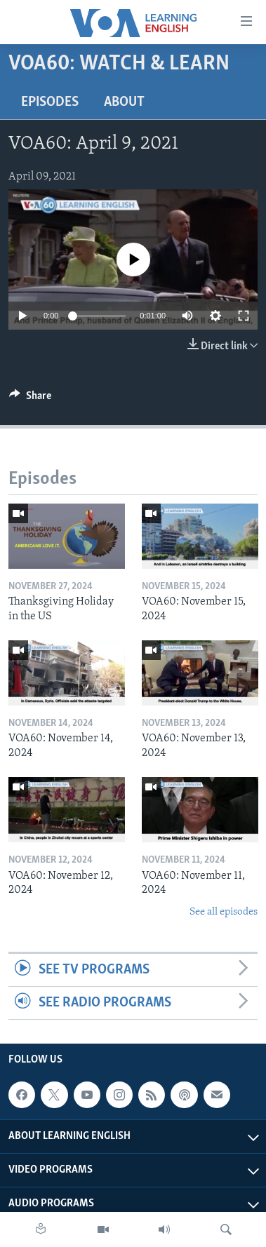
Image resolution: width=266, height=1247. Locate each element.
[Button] (30, 399)
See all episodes (223, 912)
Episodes (50, 102)
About (124, 102)
